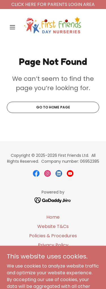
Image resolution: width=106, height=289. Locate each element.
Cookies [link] (53, 254)
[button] (14, 27)
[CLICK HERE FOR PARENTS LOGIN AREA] (53, 4)
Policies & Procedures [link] (53, 235)
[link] (53, 27)
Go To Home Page (53, 107)
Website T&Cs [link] (53, 226)
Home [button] (53, 217)
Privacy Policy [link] (53, 245)
